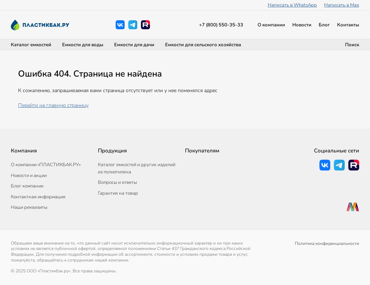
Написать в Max (341, 5)
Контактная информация (38, 197)
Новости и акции (29, 175)
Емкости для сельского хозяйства (203, 45)
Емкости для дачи (134, 45)
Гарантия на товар (118, 193)
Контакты (348, 25)
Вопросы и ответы (117, 182)
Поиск (352, 45)
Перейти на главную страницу (53, 105)
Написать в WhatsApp (292, 5)
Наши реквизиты (29, 207)
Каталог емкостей (31, 45)
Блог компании (27, 186)
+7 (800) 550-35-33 (221, 25)
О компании (271, 25)
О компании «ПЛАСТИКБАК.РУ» (46, 164)
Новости (301, 25)
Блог (324, 25)
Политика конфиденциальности (327, 243)
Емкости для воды (82, 45)
